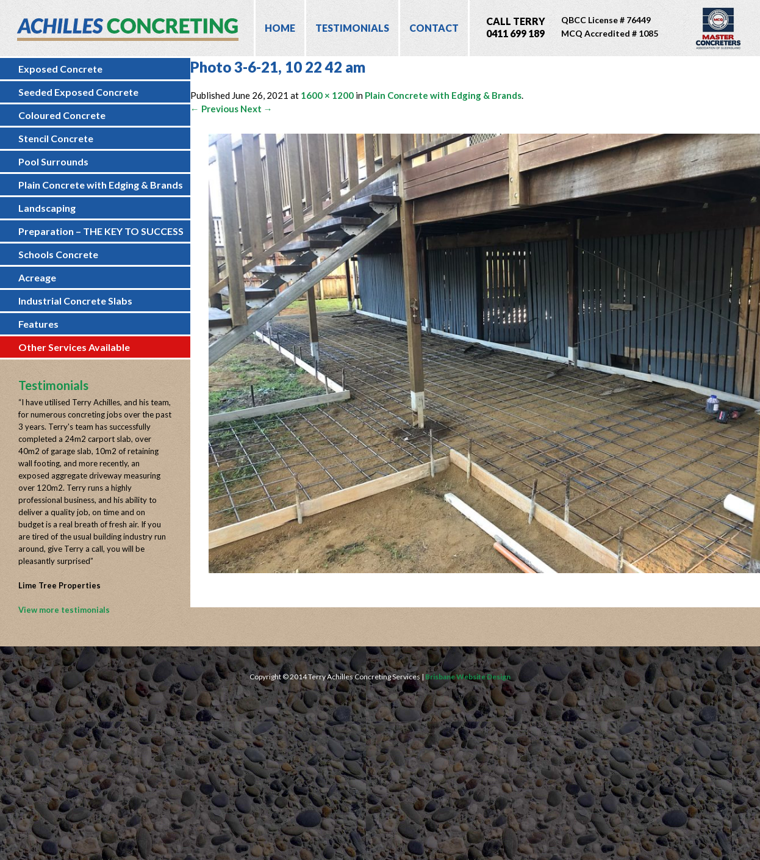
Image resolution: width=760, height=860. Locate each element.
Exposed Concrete (60, 68)
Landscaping (47, 208)
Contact (434, 28)
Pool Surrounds (53, 161)
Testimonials (352, 28)
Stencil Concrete (55, 138)
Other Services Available (74, 347)
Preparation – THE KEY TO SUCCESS (101, 231)
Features (38, 324)
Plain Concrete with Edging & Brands (100, 184)
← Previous (214, 108)
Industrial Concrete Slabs (75, 300)
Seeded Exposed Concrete (78, 92)
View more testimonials (64, 610)
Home (280, 28)
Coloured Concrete (62, 115)
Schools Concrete (58, 254)
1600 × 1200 (327, 95)
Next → (256, 108)
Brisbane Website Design (468, 676)
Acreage (37, 277)
